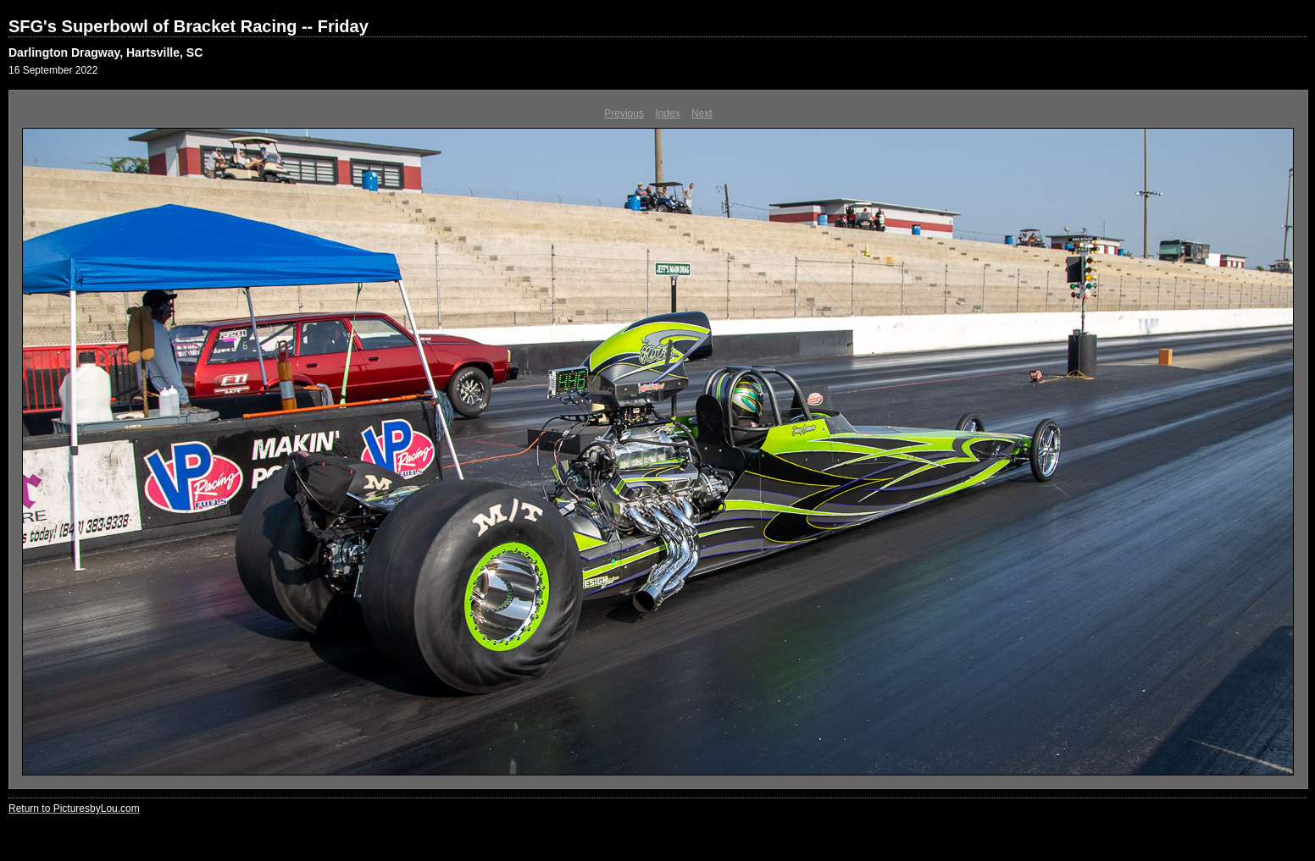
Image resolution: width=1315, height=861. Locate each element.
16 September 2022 (52, 70)
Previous (624, 113)
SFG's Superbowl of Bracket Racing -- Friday (188, 26)
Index (667, 113)
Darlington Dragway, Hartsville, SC (105, 52)
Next (702, 113)
